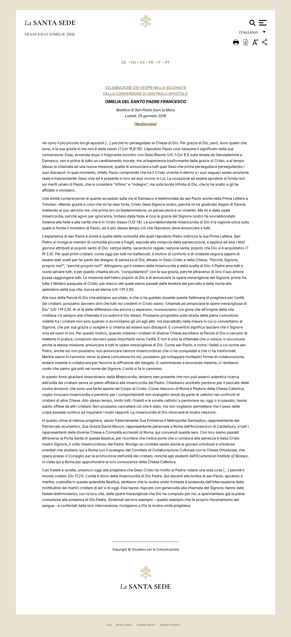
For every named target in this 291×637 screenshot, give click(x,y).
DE (123, 62)
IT (159, 62)
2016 (71, 34)
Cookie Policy (146, 625)
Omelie (58, 34)
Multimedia (145, 124)
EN (133, 62)
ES (142, 62)
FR (151, 62)
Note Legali (124, 625)
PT (167, 62)
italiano (249, 33)
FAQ (108, 625)
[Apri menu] (262, 23)
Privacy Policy (170, 625)
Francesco (37, 34)
